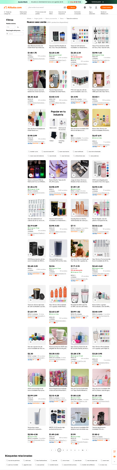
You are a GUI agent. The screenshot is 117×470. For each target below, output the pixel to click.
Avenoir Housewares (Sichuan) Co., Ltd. (101, 362)
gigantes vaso (26, 465)
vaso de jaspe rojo (91, 460)
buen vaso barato (63, 151)
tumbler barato (53, 465)
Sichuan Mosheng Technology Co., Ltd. (37, 58)
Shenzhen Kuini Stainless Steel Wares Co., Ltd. (80, 192)
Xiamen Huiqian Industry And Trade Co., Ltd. (80, 279)
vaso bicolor (77, 460)
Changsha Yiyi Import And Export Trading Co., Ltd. (101, 401)
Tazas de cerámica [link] (72, 18)
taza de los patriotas (13, 460)
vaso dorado (51, 156)
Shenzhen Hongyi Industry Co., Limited (58, 359)
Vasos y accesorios (51, 18)
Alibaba (29, 18)
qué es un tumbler (12, 465)
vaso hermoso (65, 156)
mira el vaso (65, 460)
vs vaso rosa (102, 465)
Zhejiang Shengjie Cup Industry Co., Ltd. (101, 273)
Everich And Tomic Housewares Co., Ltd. (58, 193)
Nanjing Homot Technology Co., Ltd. (37, 102)
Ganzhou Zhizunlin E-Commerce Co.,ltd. (37, 192)
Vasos (62, 18)
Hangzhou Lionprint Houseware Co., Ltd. (101, 231)
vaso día (54, 460)
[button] (65, 7)
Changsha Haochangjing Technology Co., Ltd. (58, 273)
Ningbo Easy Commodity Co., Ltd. (101, 60)
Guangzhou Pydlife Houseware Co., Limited (80, 101)
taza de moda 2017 (48, 151)
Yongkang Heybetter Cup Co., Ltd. (58, 60)
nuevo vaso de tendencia (36, 156)
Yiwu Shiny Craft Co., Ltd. (78, 361)
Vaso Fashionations (40, 460)
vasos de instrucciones (69, 465)
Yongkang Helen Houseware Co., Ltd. (101, 144)
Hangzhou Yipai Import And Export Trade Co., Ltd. (37, 141)
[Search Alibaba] (45, 7)
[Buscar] (72, 7)
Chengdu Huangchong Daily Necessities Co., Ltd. (37, 401)
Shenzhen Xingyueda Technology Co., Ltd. (37, 440)
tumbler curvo (33, 151)
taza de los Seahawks (94, 151)
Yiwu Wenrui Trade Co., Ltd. (79, 401)
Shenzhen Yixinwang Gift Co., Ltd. (58, 400)
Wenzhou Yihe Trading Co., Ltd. (58, 440)
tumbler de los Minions (87, 465)
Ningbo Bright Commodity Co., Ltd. (37, 316)
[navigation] (15, 234)
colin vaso (27, 460)
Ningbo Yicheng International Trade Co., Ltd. (80, 140)
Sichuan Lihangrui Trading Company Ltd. (37, 233)
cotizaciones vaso (79, 156)
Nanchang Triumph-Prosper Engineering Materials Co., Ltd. (80, 442)
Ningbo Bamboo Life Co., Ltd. (79, 316)
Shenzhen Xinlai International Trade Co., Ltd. (58, 321)
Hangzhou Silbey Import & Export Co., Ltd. (58, 231)
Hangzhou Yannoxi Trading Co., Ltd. (101, 438)
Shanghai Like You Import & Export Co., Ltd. (101, 316)
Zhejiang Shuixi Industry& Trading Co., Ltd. (37, 358)
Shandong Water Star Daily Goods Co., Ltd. (58, 102)
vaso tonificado (78, 151)
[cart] (90, 8)
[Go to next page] (86, 450)
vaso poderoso (94, 156)
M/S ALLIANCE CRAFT (78, 230)
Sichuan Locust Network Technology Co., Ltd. (101, 193)
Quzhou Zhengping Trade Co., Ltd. (80, 64)
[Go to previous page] (51, 450)
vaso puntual (39, 465)
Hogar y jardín (38, 18)
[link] (114, 451)
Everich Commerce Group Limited (101, 102)
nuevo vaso (105, 460)
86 (82, 450)
